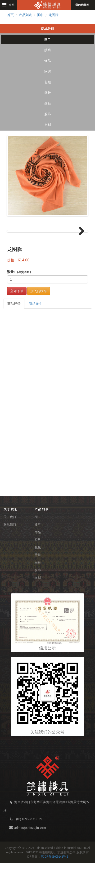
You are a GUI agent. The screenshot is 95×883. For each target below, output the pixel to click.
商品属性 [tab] (35, 323)
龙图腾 (54, 15)
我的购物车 (82, 4)
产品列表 (25, 15)
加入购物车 (38, 311)
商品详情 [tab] (14, 323)
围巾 (40, 15)
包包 (47, 82)
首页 (10, 15)
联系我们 (10, 544)
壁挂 (47, 93)
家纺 (47, 71)
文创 (47, 125)
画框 (47, 103)
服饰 (47, 114)
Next (80, 241)
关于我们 (10, 537)
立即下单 (16, 311)
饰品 (47, 61)
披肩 (47, 50)
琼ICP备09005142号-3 (54, 876)
